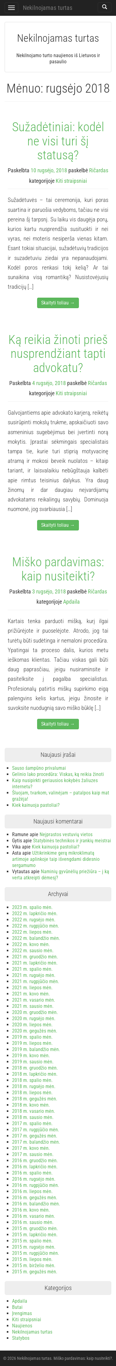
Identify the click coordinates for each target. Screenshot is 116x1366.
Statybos (20, 1338)
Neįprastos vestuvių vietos (66, 834)
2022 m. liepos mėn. (32, 932)
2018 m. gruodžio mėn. (35, 1068)
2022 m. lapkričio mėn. (35, 913)
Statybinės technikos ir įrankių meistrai (72, 841)
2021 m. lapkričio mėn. (35, 963)
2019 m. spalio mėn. (32, 1037)
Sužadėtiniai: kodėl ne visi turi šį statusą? (58, 140)
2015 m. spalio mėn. (32, 1241)
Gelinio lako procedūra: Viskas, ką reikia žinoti (58, 774)
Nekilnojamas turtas (47, 7)
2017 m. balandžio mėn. (36, 1142)
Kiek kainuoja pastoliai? (36, 805)
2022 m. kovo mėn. (31, 944)
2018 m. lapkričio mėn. (35, 1074)
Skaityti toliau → (58, 303)
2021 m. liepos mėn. (32, 988)
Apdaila (71, 601)
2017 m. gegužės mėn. (34, 1136)
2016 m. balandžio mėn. (36, 1204)
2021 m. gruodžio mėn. (35, 957)
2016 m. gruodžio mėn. (35, 1160)
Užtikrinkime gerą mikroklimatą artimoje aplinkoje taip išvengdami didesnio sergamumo (56, 859)
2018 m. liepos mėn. (32, 1093)
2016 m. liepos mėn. (32, 1191)
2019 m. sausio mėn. (33, 1062)
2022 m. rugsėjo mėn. (33, 920)
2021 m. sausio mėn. (33, 1006)
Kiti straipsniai (71, 181)
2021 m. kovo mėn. (31, 994)
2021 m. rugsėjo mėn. (33, 975)
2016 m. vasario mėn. (33, 1216)
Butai (17, 1307)
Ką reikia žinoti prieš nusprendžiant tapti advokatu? (58, 353)
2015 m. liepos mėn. (32, 1259)
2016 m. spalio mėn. (32, 1173)
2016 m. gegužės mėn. (34, 1197)
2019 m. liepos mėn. (32, 1043)
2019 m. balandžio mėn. (36, 1049)
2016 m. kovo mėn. (31, 1210)
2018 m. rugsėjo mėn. (33, 1086)
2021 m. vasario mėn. (33, 1000)
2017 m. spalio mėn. (32, 1123)
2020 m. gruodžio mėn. (35, 1012)
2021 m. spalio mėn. (32, 969)
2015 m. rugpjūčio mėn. (35, 1253)
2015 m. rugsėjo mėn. (33, 1247)
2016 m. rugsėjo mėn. (33, 1179)
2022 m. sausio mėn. (33, 950)
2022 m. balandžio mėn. (36, 938)
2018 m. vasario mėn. (33, 1111)
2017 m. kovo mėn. (31, 1148)
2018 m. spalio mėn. (32, 1080)
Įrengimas (22, 1313)
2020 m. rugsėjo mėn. (33, 1018)
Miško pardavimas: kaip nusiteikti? (58, 569)
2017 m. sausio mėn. (33, 1154)
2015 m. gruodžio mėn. (35, 1228)
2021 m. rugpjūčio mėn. (35, 981)
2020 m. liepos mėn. (32, 1025)
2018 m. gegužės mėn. (34, 1099)
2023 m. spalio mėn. (32, 907)
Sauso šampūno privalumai (39, 768)
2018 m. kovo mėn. (31, 1105)
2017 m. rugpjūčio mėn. (35, 1130)
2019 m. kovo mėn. (31, 1055)
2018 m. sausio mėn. (33, 1117)
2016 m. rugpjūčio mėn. (35, 1185)
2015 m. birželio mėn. (33, 1265)
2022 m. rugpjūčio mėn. (35, 926)
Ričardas (98, 170)
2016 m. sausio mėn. (33, 1222)
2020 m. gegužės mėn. (34, 1031)
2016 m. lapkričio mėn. (35, 1167)
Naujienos (22, 1326)
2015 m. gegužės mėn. (34, 1272)
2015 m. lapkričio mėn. (35, 1235)
